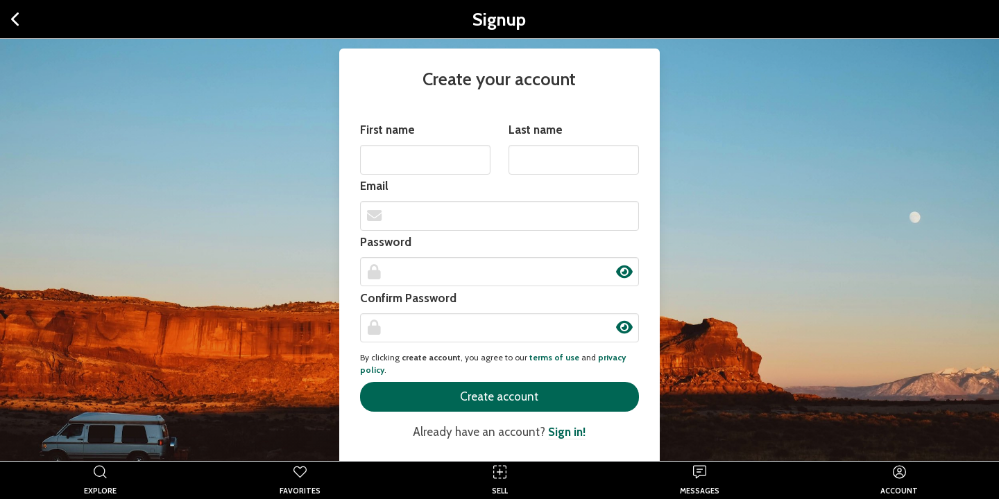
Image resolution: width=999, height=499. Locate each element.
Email (374, 186)
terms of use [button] (554, 357)
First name (387, 130)
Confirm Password (408, 298)
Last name (536, 130)
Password (385, 242)
